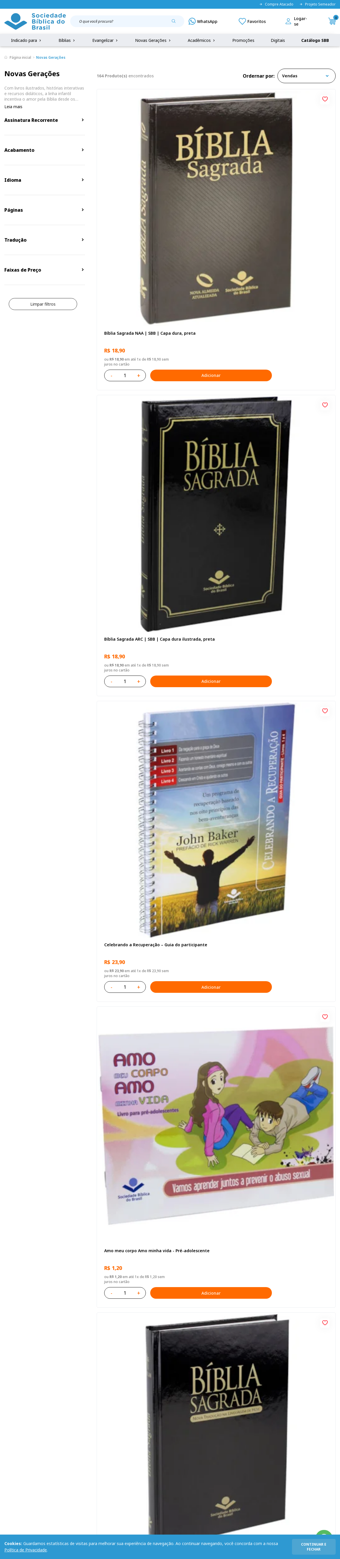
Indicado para (26, 40)
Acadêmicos (202, 40)
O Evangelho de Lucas (125, 459)
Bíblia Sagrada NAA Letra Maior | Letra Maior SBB (291, 892)
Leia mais (13, 106)
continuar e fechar (313, 1547)
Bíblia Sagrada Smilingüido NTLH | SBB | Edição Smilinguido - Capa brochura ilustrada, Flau (213, 1180)
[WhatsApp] (203, 21)
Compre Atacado (276, 4)
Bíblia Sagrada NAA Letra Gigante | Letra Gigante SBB (213, 462)
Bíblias (67, 40)
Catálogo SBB (315, 40)
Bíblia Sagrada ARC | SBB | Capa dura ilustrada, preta (211, 175)
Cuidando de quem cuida (128, 746)
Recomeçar (276, 459)
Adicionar (158, 214)
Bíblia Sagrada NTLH (205, 315)
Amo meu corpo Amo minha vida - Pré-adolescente (131, 318)
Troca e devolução (63, 1444)
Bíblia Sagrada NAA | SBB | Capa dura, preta (130, 175)
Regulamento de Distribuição (73, 1433)
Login (121, 1422)
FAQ (8, 1433)
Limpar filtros (43, 304)
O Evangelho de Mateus (208, 889)
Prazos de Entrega (63, 1455)
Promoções (243, 40)
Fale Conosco (175, 1422)
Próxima (254, 1259)
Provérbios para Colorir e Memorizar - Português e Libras (129, 606)
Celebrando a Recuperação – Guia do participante (294, 175)
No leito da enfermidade (209, 746)
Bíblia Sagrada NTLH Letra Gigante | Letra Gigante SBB (213, 1036)
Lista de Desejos (132, 1444)
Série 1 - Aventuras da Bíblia (132, 889)
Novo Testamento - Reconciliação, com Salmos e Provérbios (294, 319)
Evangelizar (105, 40)
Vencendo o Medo (283, 746)
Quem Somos (17, 1422)
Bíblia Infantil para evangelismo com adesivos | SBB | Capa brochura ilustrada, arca (296, 606)
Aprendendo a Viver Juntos (211, 602)
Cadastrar (295, 1374)
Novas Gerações (153, 40)
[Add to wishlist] (164, 98)
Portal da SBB (17, 1444)
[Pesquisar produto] (176, 23)
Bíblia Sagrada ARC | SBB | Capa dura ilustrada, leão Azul (134, 1180)
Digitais (278, 40)
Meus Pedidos (129, 1433)
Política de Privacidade (25, 1550)
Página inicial (20, 57)
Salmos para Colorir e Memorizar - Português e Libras (291, 1180)
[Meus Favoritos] (252, 21)
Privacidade (56, 1422)
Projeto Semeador (317, 4)
